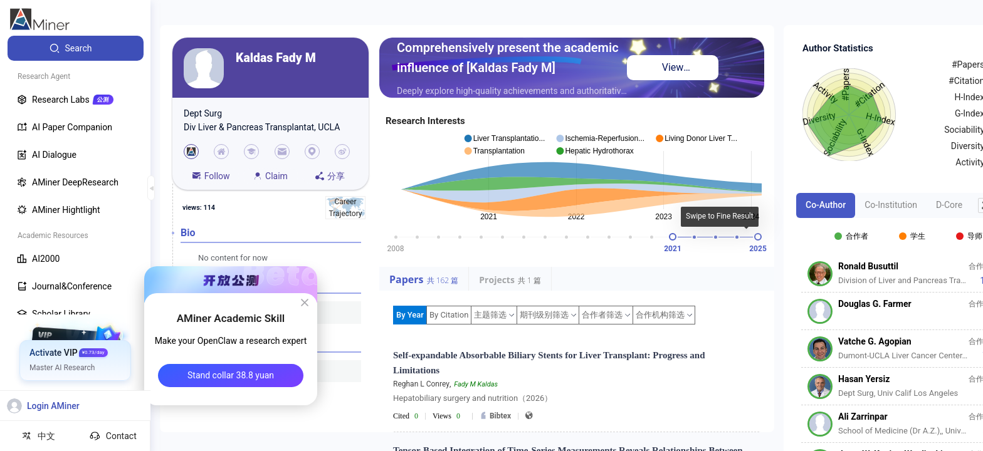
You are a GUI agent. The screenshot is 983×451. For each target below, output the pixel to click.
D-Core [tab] (949, 205)
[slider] (672, 236)
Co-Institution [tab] (891, 205)
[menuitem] (76, 48)
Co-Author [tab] (826, 205)
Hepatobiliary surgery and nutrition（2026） (472, 398)
